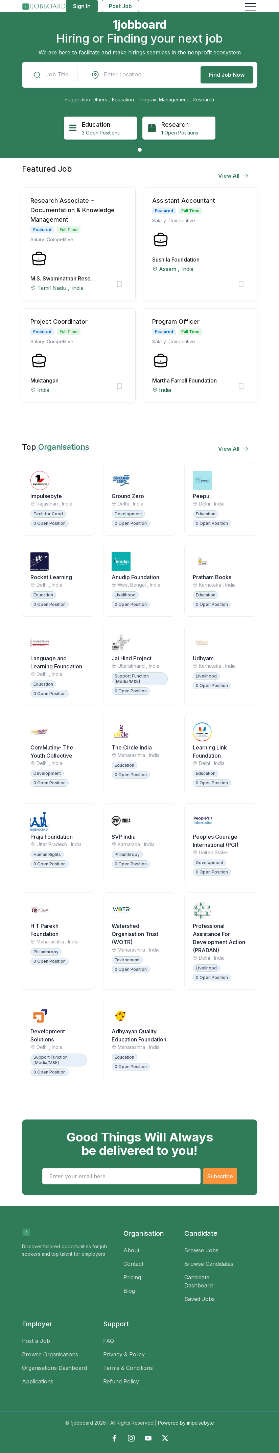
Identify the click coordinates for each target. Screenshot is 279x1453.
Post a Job (36, 1340)
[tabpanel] (100, 128)
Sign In (82, 6)
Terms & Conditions (128, 1367)
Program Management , (165, 99)
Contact (133, 1263)
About (131, 1250)
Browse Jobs (201, 1250)
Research (203, 99)
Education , (125, 99)
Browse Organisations (50, 1354)
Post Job (120, 6)
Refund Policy (121, 1381)
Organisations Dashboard (54, 1367)
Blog (129, 1290)
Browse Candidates (208, 1263)
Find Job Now (227, 74)
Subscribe (220, 1176)
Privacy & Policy (124, 1354)
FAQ (108, 1340)
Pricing (132, 1277)
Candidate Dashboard (198, 1281)
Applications (37, 1381)
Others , (101, 99)
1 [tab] (140, 150)
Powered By (186, 1423)
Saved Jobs (199, 1299)
